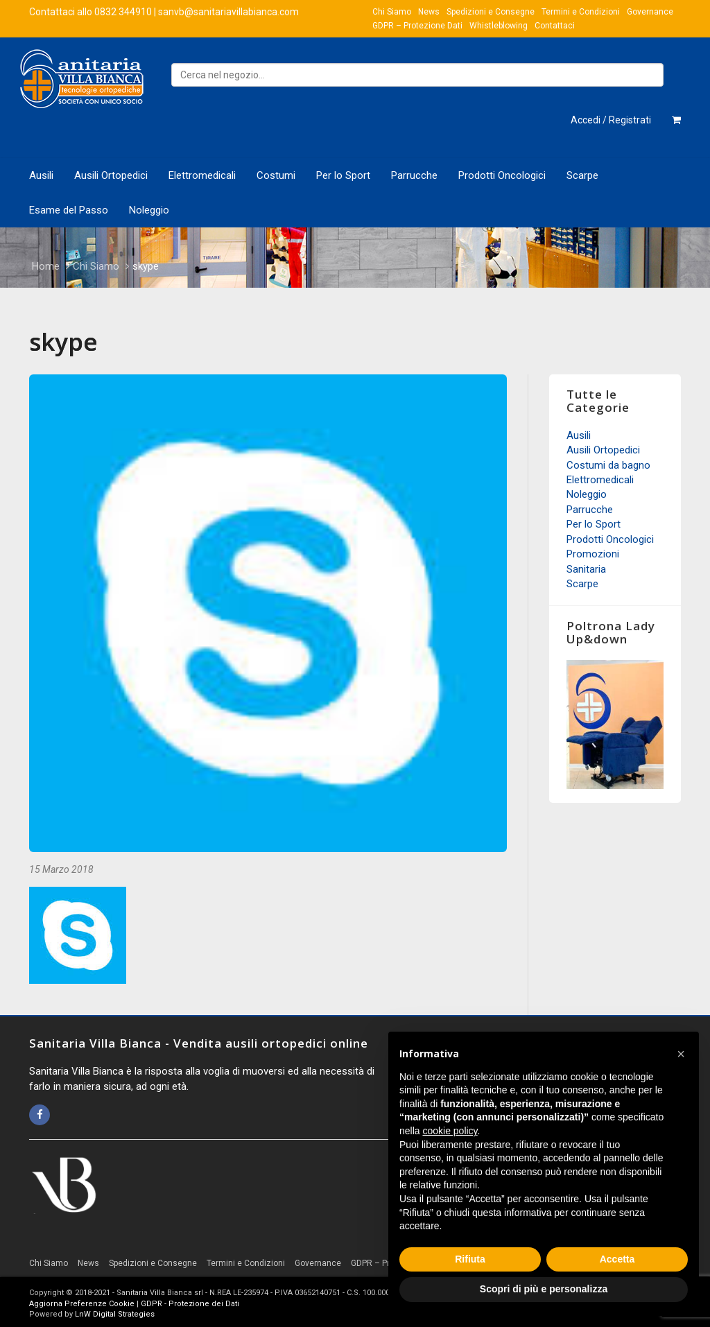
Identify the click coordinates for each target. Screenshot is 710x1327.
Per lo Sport (343, 175)
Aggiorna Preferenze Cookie (82, 1303)
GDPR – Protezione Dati (417, 26)
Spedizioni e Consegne (491, 12)
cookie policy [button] (449, 1130)
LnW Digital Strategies (115, 1314)
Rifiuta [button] (470, 1259)
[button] (681, 1054)
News (429, 12)
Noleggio (149, 210)
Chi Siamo (391, 12)
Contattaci (555, 26)
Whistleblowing (498, 26)
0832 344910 (123, 11)
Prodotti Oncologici (502, 175)
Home (46, 266)
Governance (650, 12)
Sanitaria (586, 569)
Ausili (41, 175)
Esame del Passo (68, 210)
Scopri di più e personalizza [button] (543, 1288)
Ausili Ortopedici (111, 175)
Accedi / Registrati (611, 119)
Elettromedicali (202, 175)
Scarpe (582, 175)
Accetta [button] (617, 1259)
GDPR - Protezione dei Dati (190, 1303)
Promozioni (592, 554)
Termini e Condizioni (581, 12)
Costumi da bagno (608, 465)
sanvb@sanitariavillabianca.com (228, 11)
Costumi (276, 175)
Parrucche (414, 175)
